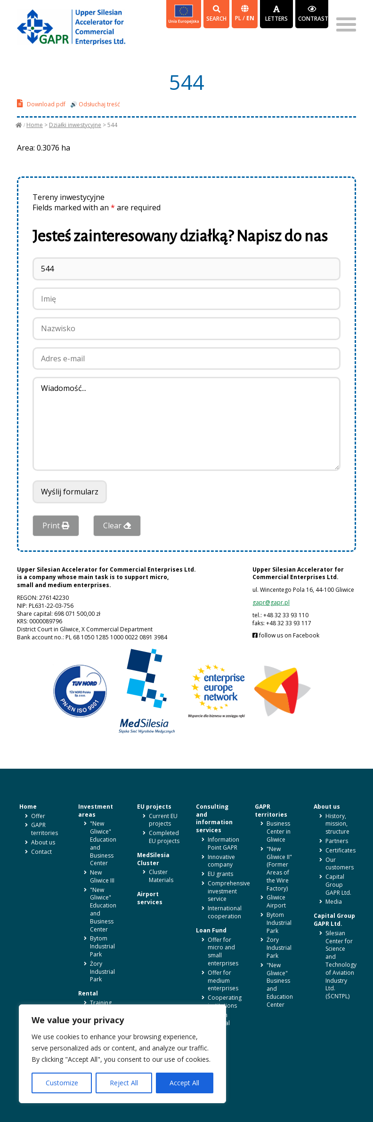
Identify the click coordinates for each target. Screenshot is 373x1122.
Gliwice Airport (276, 901)
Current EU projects (163, 820)
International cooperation (225, 912)
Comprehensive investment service (229, 891)
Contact (41, 852)
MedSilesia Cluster (153, 859)
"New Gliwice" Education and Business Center (103, 843)
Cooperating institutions (225, 1002)
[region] (122, 1053)
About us (43, 842)
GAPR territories (44, 829)
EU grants (220, 874)
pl (239, 18)
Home (34, 125)
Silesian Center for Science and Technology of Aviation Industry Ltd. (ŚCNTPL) (341, 964)
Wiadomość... (186, 424)
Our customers (339, 864)
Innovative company (221, 861)
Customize (62, 1082)
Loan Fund (211, 930)
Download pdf (41, 103)
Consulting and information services (214, 818)
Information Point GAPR (223, 843)
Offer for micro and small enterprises (223, 951)
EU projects (154, 807)
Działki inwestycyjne (75, 125)
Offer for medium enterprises (223, 981)
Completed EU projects (164, 837)
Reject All (124, 1082)
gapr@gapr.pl (271, 602)
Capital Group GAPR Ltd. (338, 885)
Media (333, 902)
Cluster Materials (161, 876)
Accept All (184, 1082)
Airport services (149, 898)
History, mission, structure (337, 824)
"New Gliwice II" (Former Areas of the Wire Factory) (279, 868)
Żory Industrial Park (102, 972)
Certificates (340, 850)
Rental (88, 993)
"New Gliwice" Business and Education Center (280, 985)
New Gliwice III (102, 876)
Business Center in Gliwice (279, 831)
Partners (336, 841)
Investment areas (95, 811)
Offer (38, 816)
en (250, 18)
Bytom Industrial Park (102, 946)
